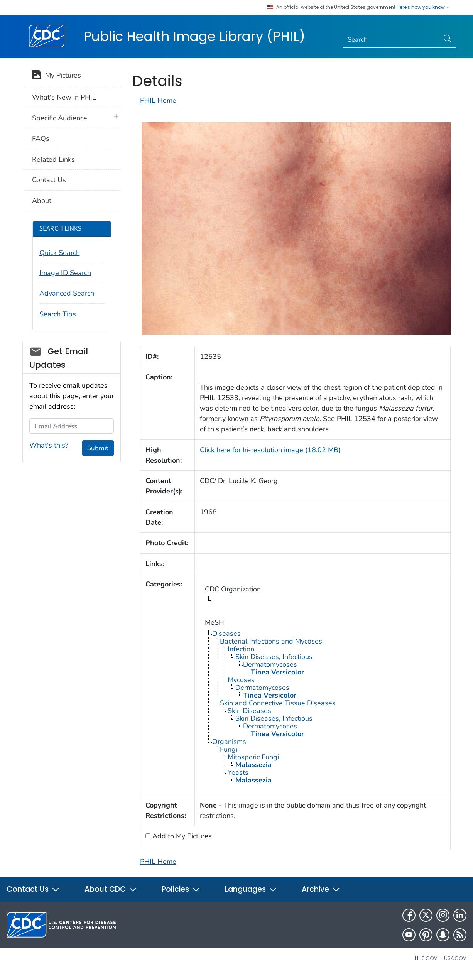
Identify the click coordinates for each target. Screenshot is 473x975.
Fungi (228, 749)
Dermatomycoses (270, 664)
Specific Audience (59, 118)
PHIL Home (158, 100)
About (41, 200)
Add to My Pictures (181, 836)
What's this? (48, 445)
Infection (241, 649)
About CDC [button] (110, 889)
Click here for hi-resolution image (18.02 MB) (270, 450)
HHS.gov (426, 958)
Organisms (229, 741)
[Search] (391, 39)
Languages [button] (251, 889)
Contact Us (49, 179)
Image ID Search (65, 272)
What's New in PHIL (64, 97)
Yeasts (238, 772)
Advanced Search (66, 293)
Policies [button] (181, 889)
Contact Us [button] (33, 889)
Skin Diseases (249, 710)
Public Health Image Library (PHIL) (194, 36)
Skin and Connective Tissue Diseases (278, 703)
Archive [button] (321, 889)
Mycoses (241, 679)
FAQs (40, 138)
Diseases (226, 633)
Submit (97, 448)
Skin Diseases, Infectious (274, 656)
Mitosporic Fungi (253, 757)
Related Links (53, 159)
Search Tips (57, 314)
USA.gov (455, 958)
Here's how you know (424, 7)
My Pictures (56, 76)
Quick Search (59, 252)
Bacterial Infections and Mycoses (271, 641)
